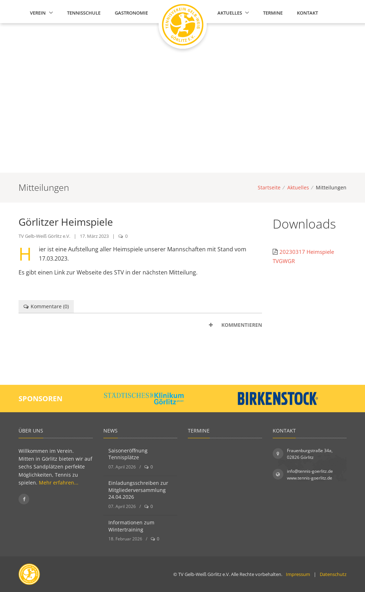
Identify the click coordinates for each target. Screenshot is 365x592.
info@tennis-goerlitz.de (310, 471)
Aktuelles (229, 13)
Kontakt (307, 13)
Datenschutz (333, 574)
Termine (273, 13)
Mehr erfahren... (58, 482)
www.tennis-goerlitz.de (309, 478)
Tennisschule (84, 13)
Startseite (269, 187)
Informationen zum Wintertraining (131, 526)
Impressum (298, 574)
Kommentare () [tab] (46, 306)
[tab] (140, 325)
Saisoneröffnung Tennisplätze (128, 454)
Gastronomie (131, 13)
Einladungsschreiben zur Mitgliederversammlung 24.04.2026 (138, 490)
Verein (38, 13)
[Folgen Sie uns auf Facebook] (24, 499)
